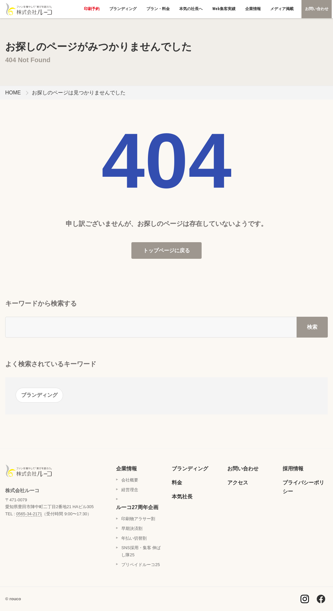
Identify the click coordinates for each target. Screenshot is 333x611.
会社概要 (129, 480)
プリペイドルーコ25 (140, 564)
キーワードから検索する (41, 303)
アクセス (237, 482)
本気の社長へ (191, 9)
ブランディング (123, 9)
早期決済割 (131, 528)
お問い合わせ (316, 9)
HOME (13, 92)
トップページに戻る (166, 250)
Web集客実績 (223, 9)
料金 (177, 482)
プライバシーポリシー (303, 487)
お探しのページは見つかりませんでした (79, 92)
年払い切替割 (134, 538)
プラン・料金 (158, 9)
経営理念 (129, 489)
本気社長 (182, 496)
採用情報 (293, 468)
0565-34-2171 (29, 513)
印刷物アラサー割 (138, 518)
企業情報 (253, 9)
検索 (312, 327)
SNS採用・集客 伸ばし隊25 (141, 551)
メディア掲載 (282, 9)
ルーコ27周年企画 (137, 507)
